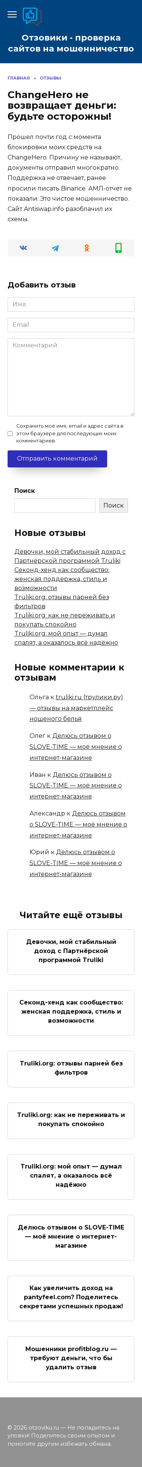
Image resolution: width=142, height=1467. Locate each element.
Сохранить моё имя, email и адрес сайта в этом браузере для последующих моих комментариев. (69, 433)
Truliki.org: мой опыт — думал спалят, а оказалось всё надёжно (71, 1175)
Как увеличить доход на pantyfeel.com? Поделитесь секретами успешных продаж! (71, 1297)
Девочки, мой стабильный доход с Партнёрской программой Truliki (71, 950)
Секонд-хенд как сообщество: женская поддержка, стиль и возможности (61, 579)
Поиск (24, 490)
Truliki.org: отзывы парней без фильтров (71, 1067)
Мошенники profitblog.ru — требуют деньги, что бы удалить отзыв (71, 1357)
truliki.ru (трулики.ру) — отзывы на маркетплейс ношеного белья (76, 708)
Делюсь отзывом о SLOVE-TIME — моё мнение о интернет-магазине (76, 746)
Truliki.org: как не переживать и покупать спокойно (71, 1119)
